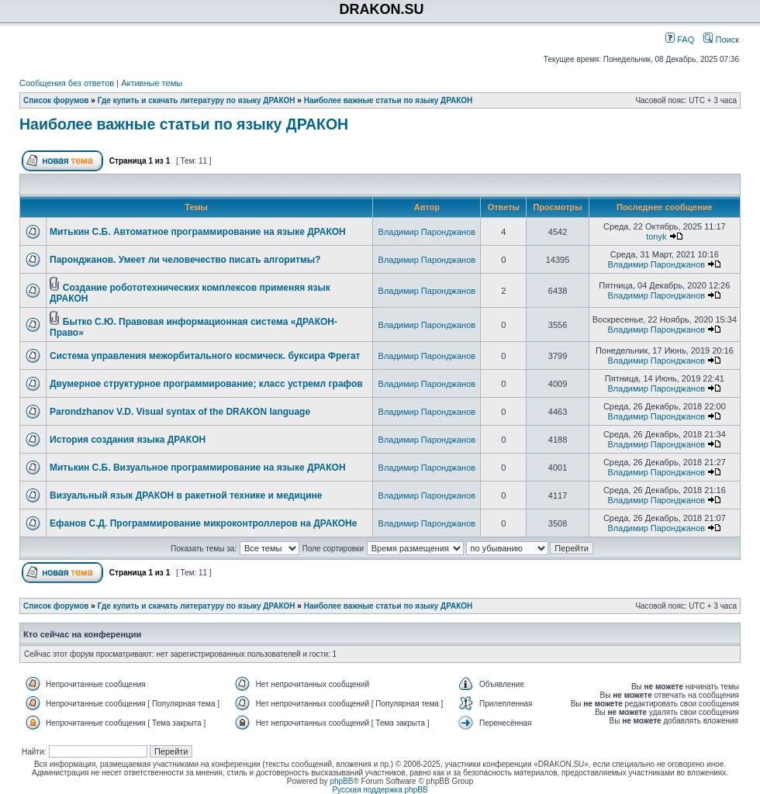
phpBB (341, 781)
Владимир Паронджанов (427, 231)
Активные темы (151, 83)
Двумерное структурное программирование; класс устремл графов (206, 383)
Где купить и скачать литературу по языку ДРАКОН (196, 100)
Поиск (721, 39)
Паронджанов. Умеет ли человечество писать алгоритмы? (185, 259)
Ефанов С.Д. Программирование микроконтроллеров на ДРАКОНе (203, 523)
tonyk (656, 236)
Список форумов (56, 100)
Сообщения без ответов (66, 83)
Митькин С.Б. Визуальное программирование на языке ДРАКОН (198, 467)
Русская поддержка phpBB (379, 789)
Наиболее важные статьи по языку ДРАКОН (388, 100)
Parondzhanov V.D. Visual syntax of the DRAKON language (180, 411)
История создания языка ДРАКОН (128, 439)
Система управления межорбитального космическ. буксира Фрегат (205, 355)
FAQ (679, 39)
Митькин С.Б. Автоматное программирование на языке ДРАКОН (198, 231)
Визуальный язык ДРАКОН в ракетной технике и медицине (186, 495)
